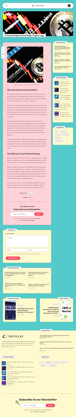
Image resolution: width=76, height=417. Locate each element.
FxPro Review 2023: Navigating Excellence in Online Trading (65, 90)
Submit (39, 214)
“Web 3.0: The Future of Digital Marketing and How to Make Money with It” (15, 285)
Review (58, 137)
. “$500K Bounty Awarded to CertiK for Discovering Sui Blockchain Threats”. (51, 310)
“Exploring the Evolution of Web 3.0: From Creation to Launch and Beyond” (38, 274)
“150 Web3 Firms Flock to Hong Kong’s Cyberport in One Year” (25, 310)
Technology (59, 140)
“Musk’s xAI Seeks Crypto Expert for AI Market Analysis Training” (38, 285)
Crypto (8, 14)
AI (57, 131)
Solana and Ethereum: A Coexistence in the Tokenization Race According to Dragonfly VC (15, 274)
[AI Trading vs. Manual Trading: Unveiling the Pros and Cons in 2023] (56, 83)
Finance (65, 134)
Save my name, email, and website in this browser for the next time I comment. (24, 254)
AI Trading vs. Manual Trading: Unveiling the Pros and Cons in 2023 (65, 83)
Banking (63, 131)
